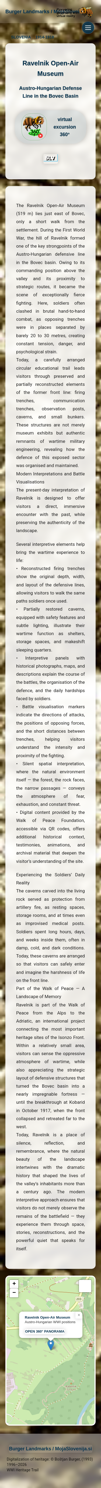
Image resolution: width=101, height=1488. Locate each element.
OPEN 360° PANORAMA (44, 1331)
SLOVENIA (21, 37)
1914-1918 (45, 37)
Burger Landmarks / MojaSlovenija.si (50, 1448)
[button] (50, 1345)
